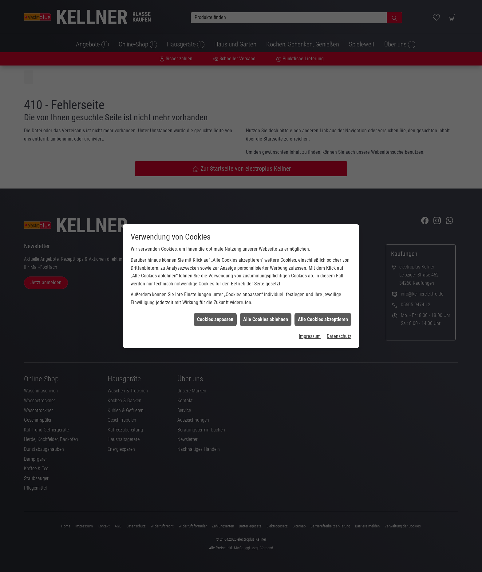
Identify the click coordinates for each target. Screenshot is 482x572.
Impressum (310, 326)
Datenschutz (339, 326)
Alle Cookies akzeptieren (323, 309)
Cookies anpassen (215, 309)
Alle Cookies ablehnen (265, 309)
